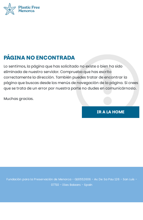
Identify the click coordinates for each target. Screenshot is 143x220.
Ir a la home (110, 112)
